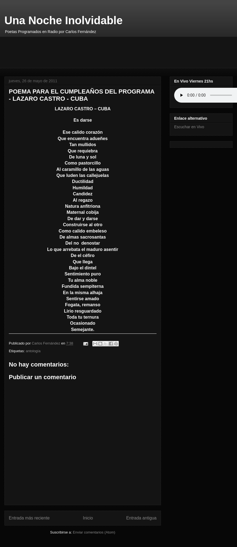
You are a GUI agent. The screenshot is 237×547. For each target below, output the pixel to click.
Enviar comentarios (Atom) (94, 532)
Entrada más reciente (29, 518)
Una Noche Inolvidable (63, 20)
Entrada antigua (141, 518)
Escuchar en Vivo (189, 127)
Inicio (88, 518)
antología (33, 351)
